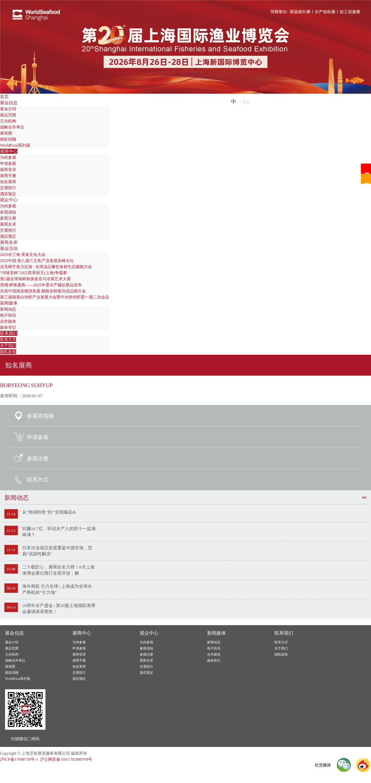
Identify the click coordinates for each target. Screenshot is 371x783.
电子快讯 (8, 315)
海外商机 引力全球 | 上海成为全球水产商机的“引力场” (57, 589)
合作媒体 (8, 321)
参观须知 (8, 212)
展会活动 (9, 248)
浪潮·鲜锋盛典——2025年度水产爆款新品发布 (41, 285)
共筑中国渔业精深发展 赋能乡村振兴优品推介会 (43, 291)
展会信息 (9, 102)
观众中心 (9, 199)
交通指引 (8, 187)
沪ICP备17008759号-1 (19, 759)
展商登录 (8, 169)
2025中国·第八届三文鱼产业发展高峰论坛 (37, 260)
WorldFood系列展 (15, 145)
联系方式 (8, 339)
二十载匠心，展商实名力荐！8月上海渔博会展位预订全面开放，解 (58, 570)
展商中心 (9, 151)
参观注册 (8, 218)
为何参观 (8, 206)
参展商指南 (40, 416)
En (246, 102)
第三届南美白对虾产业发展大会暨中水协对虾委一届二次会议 (54, 297)
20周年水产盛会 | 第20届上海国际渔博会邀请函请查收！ (58, 608)
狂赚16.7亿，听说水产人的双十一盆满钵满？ (59, 531)
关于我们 (8, 345)
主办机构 (8, 121)
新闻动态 (8, 309)
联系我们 (9, 333)
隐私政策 (8, 351)
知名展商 (8, 181)
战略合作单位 (12, 127)
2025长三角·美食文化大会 (22, 254)
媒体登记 (8, 327)
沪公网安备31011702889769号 (66, 759)
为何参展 (8, 157)
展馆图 (6, 133)
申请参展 (8, 163)
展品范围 (8, 115)
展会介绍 (8, 109)
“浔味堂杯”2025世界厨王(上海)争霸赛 (33, 272)
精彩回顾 (8, 139)
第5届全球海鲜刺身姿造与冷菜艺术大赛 (35, 279)
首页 (4, 96)
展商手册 (8, 175)
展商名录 (8, 224)
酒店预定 (8, 194)
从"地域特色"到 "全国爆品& (49, 512)
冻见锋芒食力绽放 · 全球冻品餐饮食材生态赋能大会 (46, 266)
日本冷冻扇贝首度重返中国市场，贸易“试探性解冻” (57, 550)
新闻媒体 (9, 303)
